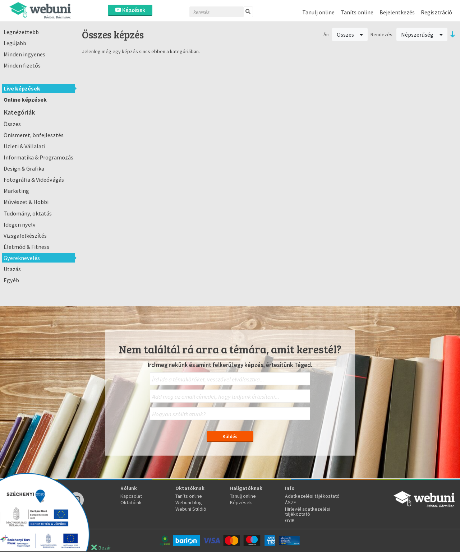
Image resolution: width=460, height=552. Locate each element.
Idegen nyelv (20, 224)
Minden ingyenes (24, 54)
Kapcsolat (131, 496)
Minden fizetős (22, 65)
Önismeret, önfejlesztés (34, 135)
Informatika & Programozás (38, 157)
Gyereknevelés (22, 257)
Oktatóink (131, 502)
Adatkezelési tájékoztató (312, 496)
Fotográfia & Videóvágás (34, 179)
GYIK (290, 520)
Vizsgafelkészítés (25, 235)
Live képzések (22, 88)
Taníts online (357, 12)
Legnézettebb (21, 32)
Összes (12, 123)
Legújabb (15, 43)
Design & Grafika (24, 168)
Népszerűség (422, 34)
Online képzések (25, 99)
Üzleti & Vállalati (24, 146)
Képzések (130, 9)
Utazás (12, 269)
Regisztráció (436, 12)
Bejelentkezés (397, 12)
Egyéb (11, 280)
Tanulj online (318, 12)
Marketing (16, 190)
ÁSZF (290, 502)
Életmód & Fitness (26, 246)
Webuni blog (188, 502)
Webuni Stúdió (190, 509)
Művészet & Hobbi (26, 201)
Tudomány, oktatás (28, 213)
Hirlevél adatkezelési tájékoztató (307, 511)
